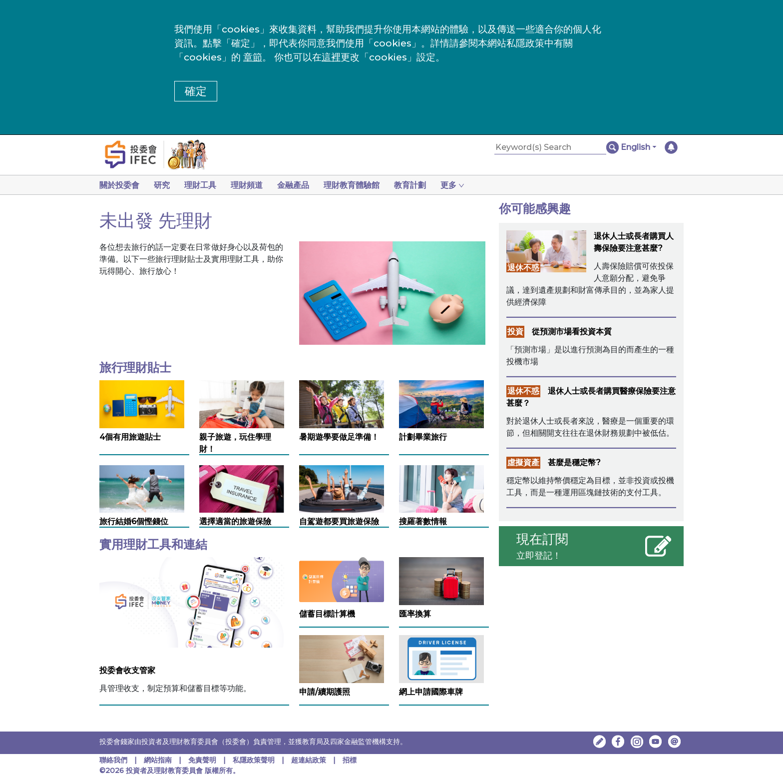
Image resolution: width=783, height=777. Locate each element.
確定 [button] (196, 91)
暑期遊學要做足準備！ (339, 437)
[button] (638, 147)
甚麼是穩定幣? (574, 462)
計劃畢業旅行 (423, 437)
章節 (252, 57)
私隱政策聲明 (255, 760)
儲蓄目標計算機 (327, 614)
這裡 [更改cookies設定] (331, 57)
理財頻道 (247, 185)
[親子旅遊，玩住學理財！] (241, 403)
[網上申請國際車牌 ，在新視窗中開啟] (441, 658)
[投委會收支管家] (191, 602)
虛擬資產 (523, 462)
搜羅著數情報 (423, 521)
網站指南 (158, 760)
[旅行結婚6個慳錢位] (141, 488)
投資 (515, 331)
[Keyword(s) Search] (550, 147)
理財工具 (200, 185)
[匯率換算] (441, 580)
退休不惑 (523, 267)
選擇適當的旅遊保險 (235, 521)
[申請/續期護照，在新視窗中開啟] (341, 658)
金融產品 (293, 185)
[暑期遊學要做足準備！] (341, 403)
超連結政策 (308, 760)
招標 (350, 760)
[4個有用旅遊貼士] (141, 403)
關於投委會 (119, 185)
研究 (162, 185)
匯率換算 (415, 614)
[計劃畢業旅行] (441, 403)
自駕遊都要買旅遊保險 (339, 521)
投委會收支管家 (127, 670)
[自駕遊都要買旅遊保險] (341, 488)
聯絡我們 (113, 760)
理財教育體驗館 (352, 185)
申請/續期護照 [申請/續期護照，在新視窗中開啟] (324, 692)
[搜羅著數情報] (441, 488)
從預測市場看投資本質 (572, 331)
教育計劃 (410, 185)
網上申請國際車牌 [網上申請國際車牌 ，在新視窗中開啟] (431, 692)
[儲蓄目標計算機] (341, 579)
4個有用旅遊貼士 (130, 437)
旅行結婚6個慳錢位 (133, 521)
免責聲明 (203, 760)
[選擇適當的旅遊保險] (241, 492)
